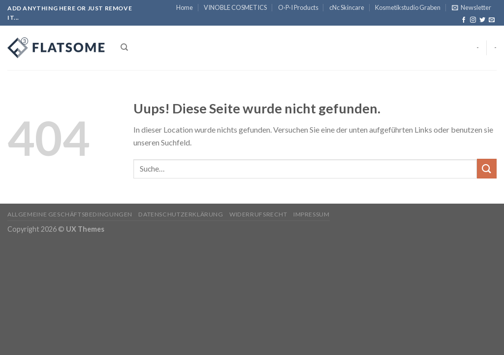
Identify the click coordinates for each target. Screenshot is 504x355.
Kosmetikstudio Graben (408, 7)
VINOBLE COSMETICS (235, 7)
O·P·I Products (298, 7)
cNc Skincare (346, 7)
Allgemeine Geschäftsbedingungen (69, 214)
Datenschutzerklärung (180, 214)
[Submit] (487, 168)
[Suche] (124, 47)
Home (184, 7)
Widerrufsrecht (258, 214)
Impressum (311, 214)
